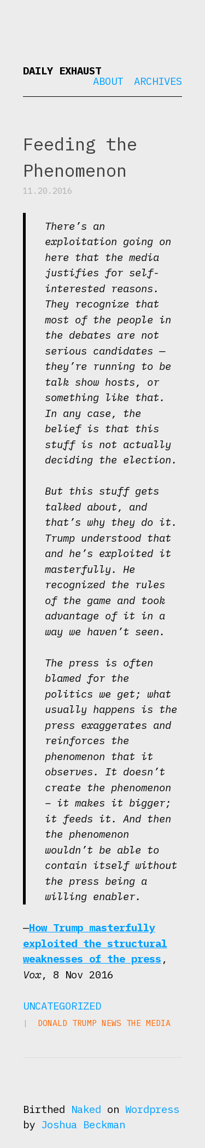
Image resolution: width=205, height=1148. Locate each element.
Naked (86, 1109)
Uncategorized (62, 1005)
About (108, 81)
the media (148, 1023)
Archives (158, 81)
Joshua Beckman (83, 1124)
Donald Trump (67, 1023)
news (111, 1023)
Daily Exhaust (62, 70)
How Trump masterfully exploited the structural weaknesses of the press (95, 943)
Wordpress (152, 1109)
